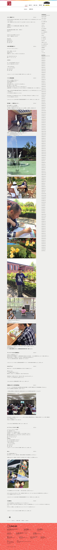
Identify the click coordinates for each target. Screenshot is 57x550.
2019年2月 (43, 169)
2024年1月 (43, 67)
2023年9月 (43, 74)
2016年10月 (43, 217)
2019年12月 (43, 152)
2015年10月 (43, 238)
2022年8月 (43, 96)
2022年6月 (43, 100)
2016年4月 (43, 228)
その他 (42, 23)
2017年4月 (43, 207)
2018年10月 (43, 176)
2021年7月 (43, 119)
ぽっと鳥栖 (43, 37)
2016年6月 (43, 224)
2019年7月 (43, 160)
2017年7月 (43, 202)
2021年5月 (43, 122)
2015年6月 (43, 245)
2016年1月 (43, 233)
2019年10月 (43, 155)
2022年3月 (43, 105)
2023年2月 (43, 86)
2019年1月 (43, 171)
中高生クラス (43, 42)
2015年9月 (43, 240)
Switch (42, 40)
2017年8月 (43, 200)
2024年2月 (43, 65)
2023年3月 (43, 84)
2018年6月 (43, 183)
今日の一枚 (43, 18)
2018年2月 (43, 190)
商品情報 (43, 30)
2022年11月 (43, 91)
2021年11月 (43, 112)
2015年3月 (43, 250)
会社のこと (13, 520)
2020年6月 (43, 141)
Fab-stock (43, 49)
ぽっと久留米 (43, 21)
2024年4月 (43, 62)
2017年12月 (43, 193)
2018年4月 (43, 186)
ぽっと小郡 (43, 28)
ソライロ (43, 52)
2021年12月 (43, 110)
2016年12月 (43, 214)
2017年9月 (43, 198)
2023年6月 (43, 79)
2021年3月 (43, 126)
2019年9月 (43, 157)
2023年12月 (43, 69)
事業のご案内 (18, 520)
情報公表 (23, 520)
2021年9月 (43, 115)
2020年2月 (43, 148)
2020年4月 (43, 145)
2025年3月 (43, 60)
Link (42, 35)
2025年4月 (43, 58)
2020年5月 (43, 143)
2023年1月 (43, 88)
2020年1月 (43, 150)
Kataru (42, 33)
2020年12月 (43, 131)
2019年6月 (43, 162)
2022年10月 (43, 93)
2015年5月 (43, 247)
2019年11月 (43, 153)
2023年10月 (43, 72)
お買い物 (27, 520)
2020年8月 (43, 138)
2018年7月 (43, 181)
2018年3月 (43, 188)
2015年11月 (43, 236)
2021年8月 (43, 117)
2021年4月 (43, 124)
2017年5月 (43, 205)
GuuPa (42, 26)
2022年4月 (43, 103)
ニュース (9, 520)
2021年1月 (43, 129)
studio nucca (43, 16)
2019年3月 (43, 167)
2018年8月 (43, 179)
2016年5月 (43, 226)
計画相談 (43, 47)
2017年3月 (43, 209)
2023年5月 (43, 81)
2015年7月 (43, 243)
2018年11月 (43, 174)
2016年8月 (43, 221)
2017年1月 (43, 212)
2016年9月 (43, 219)
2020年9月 (43, 136)
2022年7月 (43, 98)
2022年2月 (43, 107)
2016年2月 (43, 231)
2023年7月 (43, 77)
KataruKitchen (43, 45)
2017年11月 (43, 195)
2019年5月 (43, 164)
